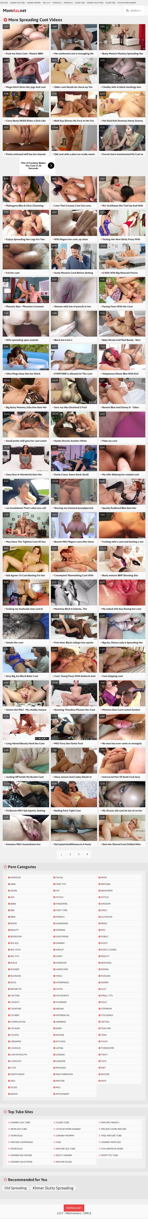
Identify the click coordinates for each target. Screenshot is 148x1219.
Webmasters (73, 1213)
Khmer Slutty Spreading (53, 1188)
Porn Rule (57, 3)
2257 (60, 1213)
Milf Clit (46, 3)
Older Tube (80, 3)
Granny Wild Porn (95, 3)
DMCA (87, 1213)
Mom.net (17, 11)
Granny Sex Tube (17, 3)
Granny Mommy (34, 3)
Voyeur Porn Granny (126, 3)
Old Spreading (15, 1189)
